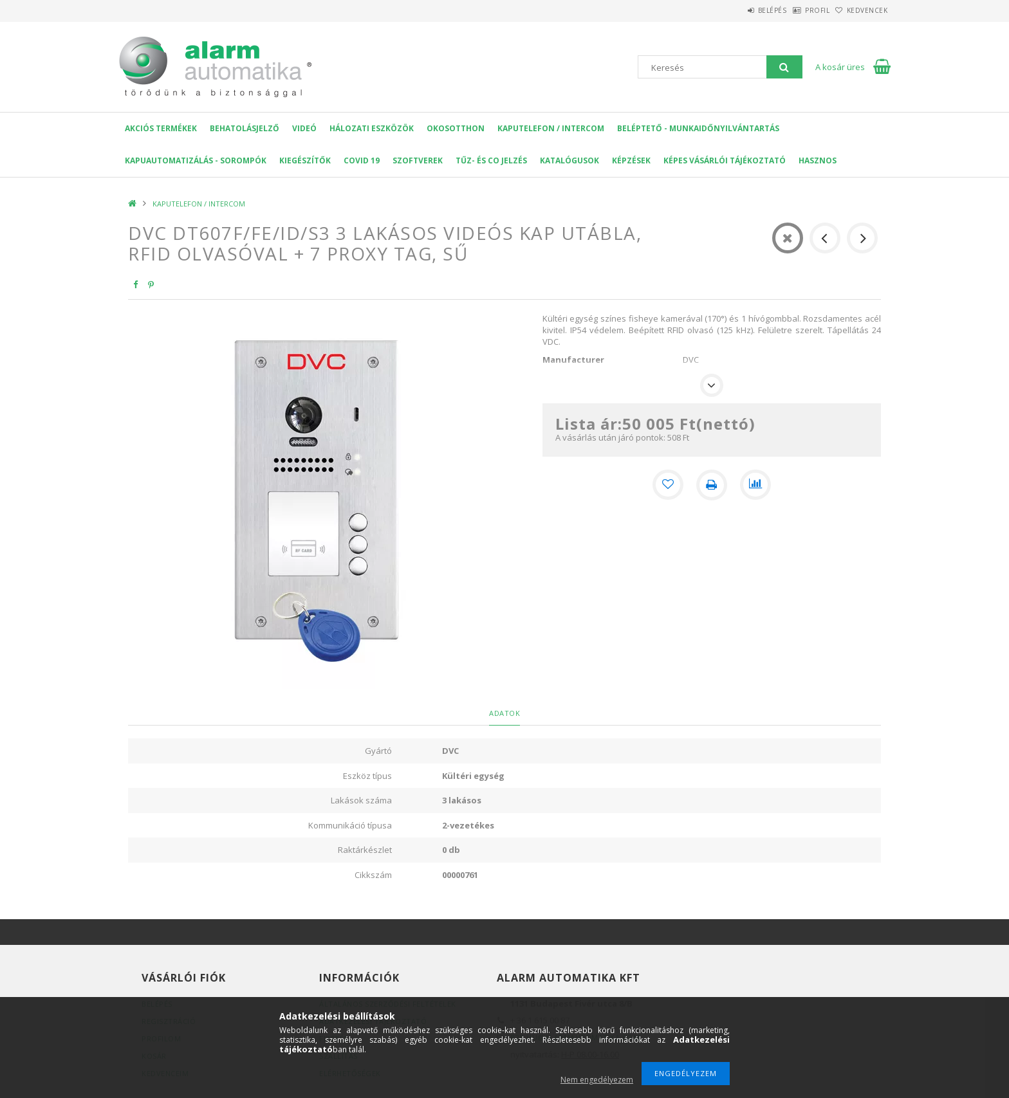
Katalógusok (569, 160)
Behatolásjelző (244, 128)
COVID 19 (362, 160)
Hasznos (818, 160)
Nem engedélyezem (596, 1079)
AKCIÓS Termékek (161, 128)
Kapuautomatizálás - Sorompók (195, 160)
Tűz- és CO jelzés (491, 160)
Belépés (739, 10)
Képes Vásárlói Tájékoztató (724, 160)
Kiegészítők (305, 160)
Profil (797, 10)
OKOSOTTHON (456, 128)
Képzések (631, 160)
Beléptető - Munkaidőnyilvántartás (698, 128)
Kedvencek (861, 10)
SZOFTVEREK (418, 160)
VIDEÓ (304, 128)
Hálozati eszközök (371, 128)
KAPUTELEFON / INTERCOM (550, 128)
